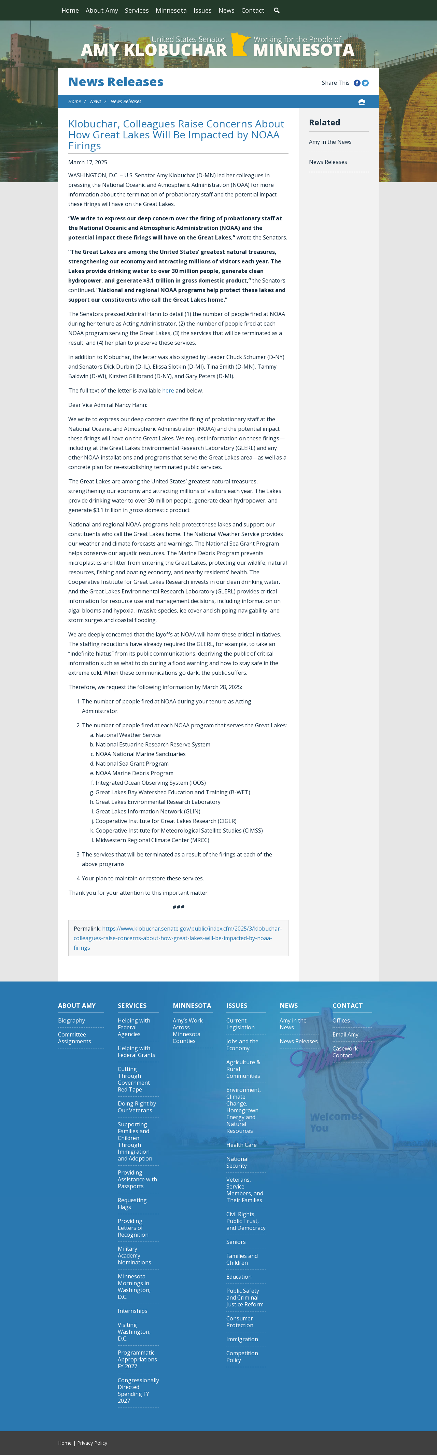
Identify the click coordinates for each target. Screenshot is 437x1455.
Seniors (236, 1242)
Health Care (241, 1145)
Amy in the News (330, 142)
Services (137, 10)
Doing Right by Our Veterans (137, 1107)
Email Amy (345, 1034)
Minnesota (171, 10)
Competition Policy (242, 1357)
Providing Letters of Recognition (133, 1228)
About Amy (102, 10)
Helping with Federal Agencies (134, 1027)
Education (239, 1276)
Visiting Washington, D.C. (134, 1331)
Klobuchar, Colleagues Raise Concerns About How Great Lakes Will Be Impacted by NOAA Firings (176, 134)
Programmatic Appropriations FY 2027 (137, 1359)
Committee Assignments (74, 1038)
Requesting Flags (132, 1204)
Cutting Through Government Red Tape (134, 1079)
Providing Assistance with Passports (137, 1179)
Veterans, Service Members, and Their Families (244, 1190)
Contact (253, 10)
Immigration (242, 1339)
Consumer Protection (239, 1322)
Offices (341, 1020)
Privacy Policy (92, 1443)
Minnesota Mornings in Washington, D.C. (134, 1287)
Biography (71, 1020)
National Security (237, 1162)
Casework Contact (345, 1052)
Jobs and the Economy (242, 1045)
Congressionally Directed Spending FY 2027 (138, 1390)
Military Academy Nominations (134, 1255)
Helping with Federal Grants (136, 1052)
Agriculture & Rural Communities (243, 1069)
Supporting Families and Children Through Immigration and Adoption (135, 1141)
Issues (203, 10)
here (168, 390)
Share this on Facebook (357, 83)
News (226, 10)
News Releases (116, 81)
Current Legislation (240, 1024)
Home (70, 10)
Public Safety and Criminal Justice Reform (245, 1297)
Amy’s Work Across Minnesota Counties (188, 1031)
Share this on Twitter (365, 83)
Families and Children (242, 1259)
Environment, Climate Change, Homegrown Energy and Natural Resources (243, 1110)
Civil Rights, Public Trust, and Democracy (246, 1221)
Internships (132, 1311)
